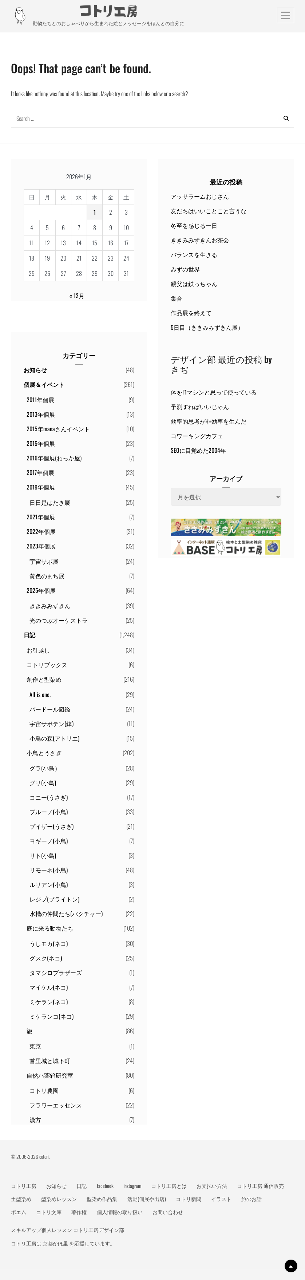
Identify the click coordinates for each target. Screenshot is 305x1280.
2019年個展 (41, 487)
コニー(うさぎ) (48, 797)
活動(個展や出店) (146, 1198)
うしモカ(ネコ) (48, 943)
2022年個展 (41, 531)
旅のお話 (251, 1198)
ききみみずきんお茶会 (200, 239)
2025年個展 (41, 590)
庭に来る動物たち (50, 928)
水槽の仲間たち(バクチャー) (66, 913)
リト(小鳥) (42, 855)
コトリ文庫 (49, 1212)
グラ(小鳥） (44, 768)
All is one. (40, 694)
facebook (105, 1185)
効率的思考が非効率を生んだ (208, 421)
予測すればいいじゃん (200, 406)
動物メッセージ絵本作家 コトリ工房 (108, 11)
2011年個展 (40, 399)
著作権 (79, 1212)
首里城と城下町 (49, 1060)
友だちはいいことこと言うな (208, 210)
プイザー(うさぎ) (51, 826)
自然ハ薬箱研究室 (50, 1075)
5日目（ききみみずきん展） (207, 327)
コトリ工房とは (169, 1185)
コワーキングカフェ (197, 435)
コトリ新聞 (188, 1198)
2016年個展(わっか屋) (54, 457)
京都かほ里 (55, 1243)
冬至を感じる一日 (194, 225)
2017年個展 (40, 472)
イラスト (221, 1198)
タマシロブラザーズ (55, 972)
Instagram (132, 1185)
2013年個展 (41, 414)
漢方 (35, 1119)
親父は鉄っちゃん (194, 283)
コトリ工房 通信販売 (260, 1185)
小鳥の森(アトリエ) (54, 738)
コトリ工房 (23, 1185)
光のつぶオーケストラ (58, 620)
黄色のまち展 (46, 575)
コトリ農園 (44, 1090)
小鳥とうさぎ (44, 752)
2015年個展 (41, 443)
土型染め (21, 1198)
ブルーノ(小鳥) (48, 811)
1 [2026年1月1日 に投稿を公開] (95, 212)
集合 (176, 298)
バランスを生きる (194, 254)
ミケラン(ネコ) (48, 1001)
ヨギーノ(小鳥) (48, 840)
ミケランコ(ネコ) (51, 1016)
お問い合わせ (167, 1212)
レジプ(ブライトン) (54, 899)
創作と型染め (44, 679)
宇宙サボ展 (44, 561)
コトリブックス (47, 664)
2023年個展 (41, 546)
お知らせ (35, 369)
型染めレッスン (59, 1198)
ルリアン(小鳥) (48, 884)
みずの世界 (185, 269)
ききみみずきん (49, 605)
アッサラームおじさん (200, 196)
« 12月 (77, 295)
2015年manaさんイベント (58, 428)
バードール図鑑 (49, 709)
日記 (29, 634)
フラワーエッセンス (55, 1105)
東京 (35, 1046)
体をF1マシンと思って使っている (214, 392)
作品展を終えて (191, 312)
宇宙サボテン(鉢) (51, 723)
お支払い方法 (212, 1185)
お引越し (38, 650)
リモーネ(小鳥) (48, 869)
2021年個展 (41, 516)
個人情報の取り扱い (120, 1212)
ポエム (18, 1212)
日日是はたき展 (49, 502)
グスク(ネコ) (45, 958)
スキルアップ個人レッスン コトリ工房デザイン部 (67, 1229)
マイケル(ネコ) (48, 987)
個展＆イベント (44, 384)
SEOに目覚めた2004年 (198, 450)
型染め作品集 (102, 1198)
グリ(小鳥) (42, 782)
